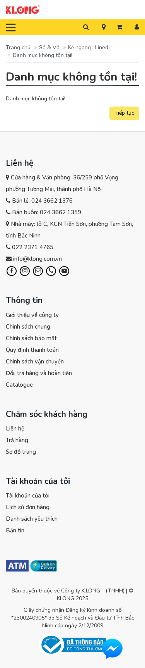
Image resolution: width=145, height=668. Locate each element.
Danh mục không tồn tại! (42, 55)
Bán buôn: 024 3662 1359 (46, 212)
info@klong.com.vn (37, 259)
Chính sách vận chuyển (35, 361)
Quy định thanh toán (32, 350)
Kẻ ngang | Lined (88, 47)
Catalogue (19, 385)
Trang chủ (18, 47)
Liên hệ (15, 428)
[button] (104, 27)
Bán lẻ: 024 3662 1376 (42, 201)
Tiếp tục (124, 113)
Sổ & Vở (49, 47)
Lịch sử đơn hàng (27, 507)
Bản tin (15, 530)
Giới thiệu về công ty (32, 315)
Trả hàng (17, 440)
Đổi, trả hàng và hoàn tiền (39, 373)
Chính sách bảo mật (31, 338)
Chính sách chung (28, 327)
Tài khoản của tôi (27, 495)
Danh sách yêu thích (32, 519)
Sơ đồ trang (21, 452)
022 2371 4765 (32, 247)
